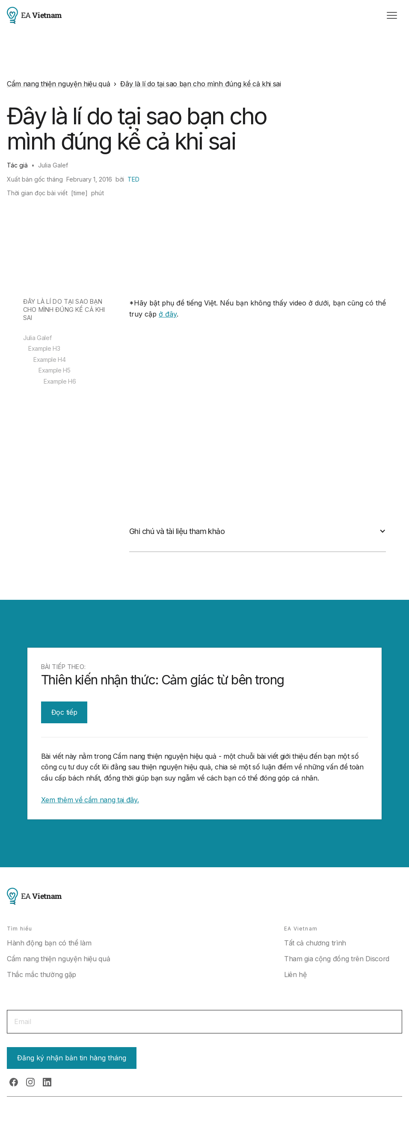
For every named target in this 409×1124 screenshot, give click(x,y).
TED (133, 179)
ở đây (168, 314)
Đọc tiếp (64, 712)
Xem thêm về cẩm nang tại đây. (90, 799)
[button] (392, 15)
